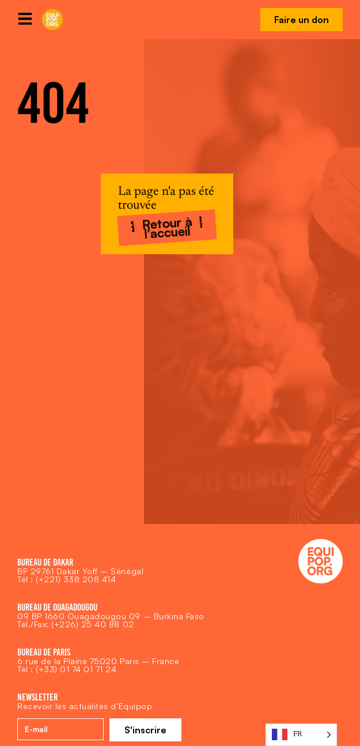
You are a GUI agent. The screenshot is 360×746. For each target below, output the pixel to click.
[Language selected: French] (301, 735)
